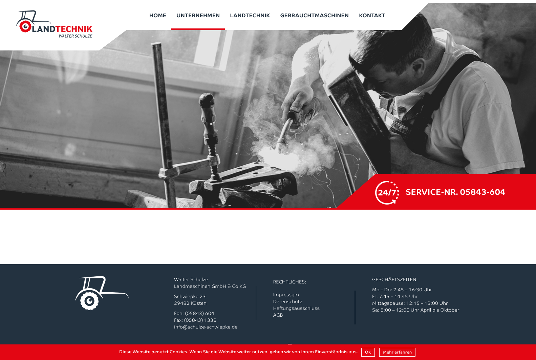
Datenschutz (287, 301)
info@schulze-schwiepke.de (206, 327)
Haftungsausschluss (296, 308)
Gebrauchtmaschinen (314, 15)
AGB (278, 315)
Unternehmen (198, 15)
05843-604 (483, 191)
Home (157, 15)
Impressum (286, 295)
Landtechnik (250, 15)
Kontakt (372, 15)
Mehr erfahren (397, 352)
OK (368, 352)
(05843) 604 (199, 313)
